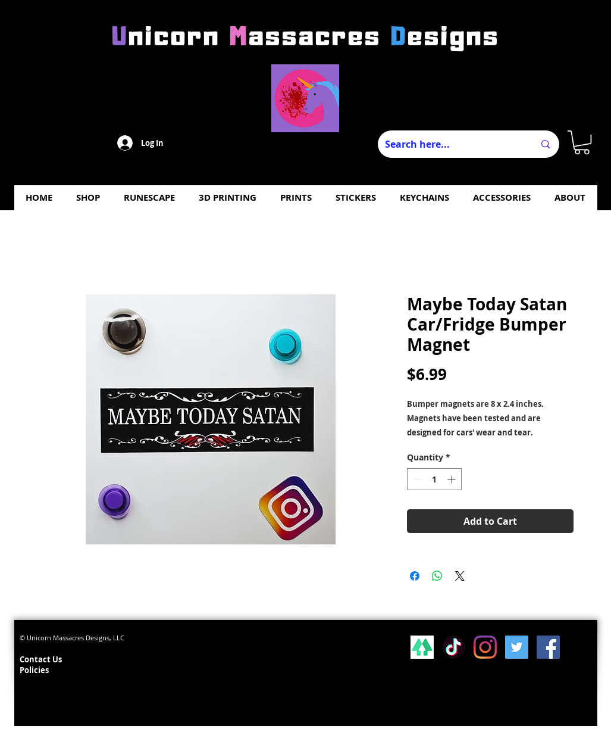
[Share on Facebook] (415, 576)
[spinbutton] (434, 479)
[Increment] (452, 479)
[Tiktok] (453, 647)
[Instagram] (485, 647)
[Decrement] (416, 479)
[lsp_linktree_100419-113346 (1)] (422, 647)
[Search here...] (451, 144)
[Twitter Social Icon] (516, 647)
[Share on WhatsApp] (437, 576)
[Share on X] (460, 576)
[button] (582, 142)
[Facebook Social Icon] (548, 647)
